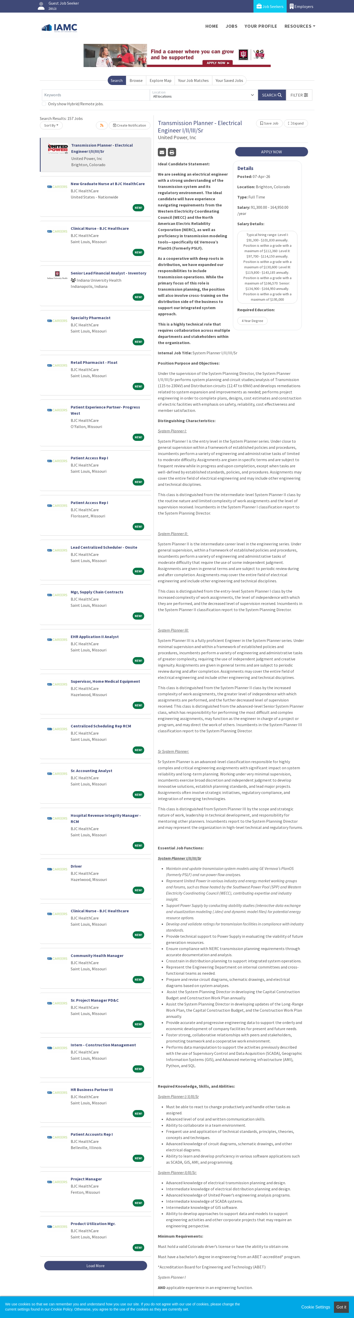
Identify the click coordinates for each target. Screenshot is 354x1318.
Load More (95, 1265)
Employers (301, 6)
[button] (299, 95)
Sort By (50, 125)
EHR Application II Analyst (95, 636)
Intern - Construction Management (103, 1044)
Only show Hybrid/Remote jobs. (76, 103)
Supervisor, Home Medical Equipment (105, 681)
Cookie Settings (315, 1307)
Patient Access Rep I (89, 457)
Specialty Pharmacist (91, 317)
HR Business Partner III (92, 1089)
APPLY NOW (271, 151)
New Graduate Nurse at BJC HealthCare (108, 183)
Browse (136, 80)
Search (117, 80)
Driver (76, 866)
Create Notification (129, 125)
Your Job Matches (193, 80)
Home (212, 26)
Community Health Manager (97, 955)
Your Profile (261, 26)
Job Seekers (270, 6)
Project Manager (86, 1178)
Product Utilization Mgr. (93, 1223)
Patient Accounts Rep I (92, 1134)
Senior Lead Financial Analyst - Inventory (108, 273)
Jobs (232, 26)
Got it (341, 1307)
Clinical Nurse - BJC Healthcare (100, 228)
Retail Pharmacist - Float (94, 362)
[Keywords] (96, 95)
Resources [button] (298, 26)
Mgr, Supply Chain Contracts (97, 591)
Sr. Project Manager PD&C (95, 1000)
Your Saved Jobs (229, 80)
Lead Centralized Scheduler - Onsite (104, 547)
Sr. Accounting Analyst (91, 770)
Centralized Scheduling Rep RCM (101, 725)
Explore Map (160, 80)
